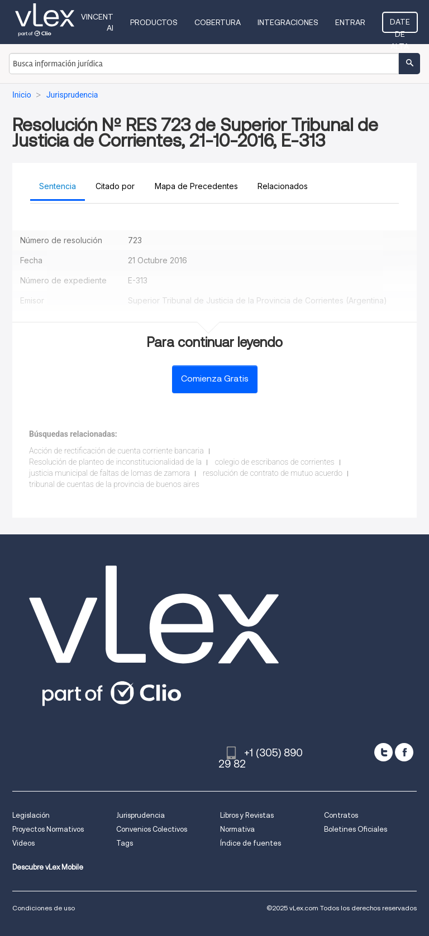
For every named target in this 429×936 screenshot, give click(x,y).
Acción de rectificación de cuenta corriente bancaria (116, 450)
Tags (124, 843)
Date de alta (400, 25)
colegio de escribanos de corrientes (275, 461)
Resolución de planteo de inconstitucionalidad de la (115, 461)
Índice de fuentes (250, 843)
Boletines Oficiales (355, 829)
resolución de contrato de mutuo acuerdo (272, 473)
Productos (154, 22)
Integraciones (288, 22)
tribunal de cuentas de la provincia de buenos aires (114, 484)
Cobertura (217, 22)
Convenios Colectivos (151, 829)
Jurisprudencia (140, 815)
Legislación (31, 815)
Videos (23, 843)
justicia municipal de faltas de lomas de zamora (109, 473)
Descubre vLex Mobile (47, 867)
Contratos (341, 815)
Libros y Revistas (247, 815)
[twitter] (383, 752)
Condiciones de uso (43, 907)
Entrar (350, 22)
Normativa (237, 829)
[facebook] (404, 752)
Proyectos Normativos (48, 829)
